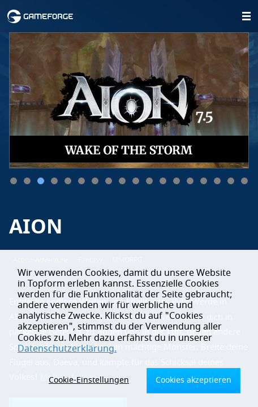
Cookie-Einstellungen (89, 380)
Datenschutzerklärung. (67, 349)
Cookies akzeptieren (193, 380)
